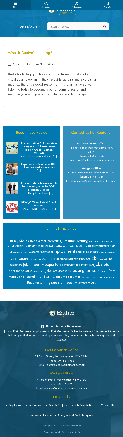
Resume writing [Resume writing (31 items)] (38, 282)
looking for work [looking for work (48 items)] (86, 270)
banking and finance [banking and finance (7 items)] (57, 246)
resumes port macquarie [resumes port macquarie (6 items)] (90, 277)
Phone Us (107, 5)
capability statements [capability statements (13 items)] (98, 245)
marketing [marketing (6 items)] (104, 271)
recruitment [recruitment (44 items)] (35, 276)
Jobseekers (33, 405)
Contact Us (106, 405)
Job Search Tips (83, 405)
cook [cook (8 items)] (25, 252)
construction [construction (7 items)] (18, 252)
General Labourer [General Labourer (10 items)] (107, 252)
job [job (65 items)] (94, 258)
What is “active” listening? (30, 52)
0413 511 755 (66, 361)
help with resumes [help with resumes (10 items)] (59, 258)
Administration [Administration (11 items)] (33, 245)
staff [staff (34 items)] (61, 282)
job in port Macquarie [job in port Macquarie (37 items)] (40, 264)
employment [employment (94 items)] (63, 251)
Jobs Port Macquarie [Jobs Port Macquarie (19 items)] (58, 271)
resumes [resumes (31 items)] (74, 276)
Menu (15, 5)
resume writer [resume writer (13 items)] (107, 277)
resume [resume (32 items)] (61, 276)
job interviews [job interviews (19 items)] (85, 265)
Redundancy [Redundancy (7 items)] (50, 277)
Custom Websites (51, 432)
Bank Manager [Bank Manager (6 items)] (81, 246)
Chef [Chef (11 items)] (112, 245)
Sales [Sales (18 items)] (54, 283)
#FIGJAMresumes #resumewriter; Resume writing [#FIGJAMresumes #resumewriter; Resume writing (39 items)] (49, 241)
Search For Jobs (56, 405)
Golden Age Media (71, 432)
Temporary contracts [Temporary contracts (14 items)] (76, 283)
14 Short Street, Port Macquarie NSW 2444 (61, 356)
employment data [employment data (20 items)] (87, 252)
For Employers (77, 5)
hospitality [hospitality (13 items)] (73, 258)
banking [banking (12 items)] (45, 245)
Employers (13, 405)
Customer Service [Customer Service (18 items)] (39, 252)
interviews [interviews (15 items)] (84, 258)
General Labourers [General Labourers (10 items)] (19, 258)
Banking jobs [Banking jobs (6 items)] (70, 246)
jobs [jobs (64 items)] (98, 264)
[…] (55, 156)
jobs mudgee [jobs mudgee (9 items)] (39, 271)
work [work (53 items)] (92, 282)
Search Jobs (46, 5)
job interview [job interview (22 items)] (67, 265)
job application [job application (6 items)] (102, 259)
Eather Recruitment (72, 425)
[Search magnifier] (104, 26)
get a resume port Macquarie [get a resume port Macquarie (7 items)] (40, 259)
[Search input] (76, 26)
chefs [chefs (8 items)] (10, 252)
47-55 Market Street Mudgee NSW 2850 (61, 379)
